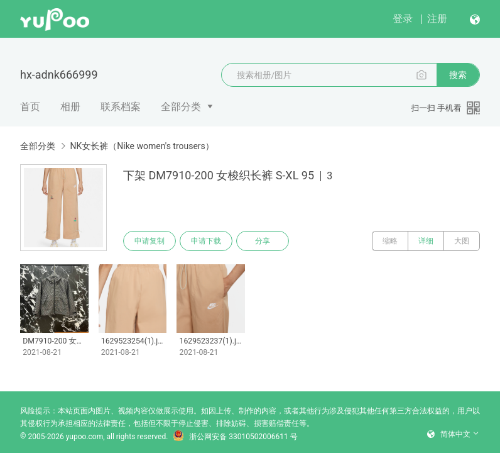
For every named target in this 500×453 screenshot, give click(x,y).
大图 (461, 241)
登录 (403, 19)
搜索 (458, 75)
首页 (30, 107)
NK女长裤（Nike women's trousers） (142, 146)
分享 (262, 241)
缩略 (390, 241)
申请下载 (206, 241)
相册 (70, 107)
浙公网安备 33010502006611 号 (235, 436)
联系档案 (121, 107)
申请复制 (149, 241)
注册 (437, 19)
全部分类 (181, 107)
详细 (425, 241)
